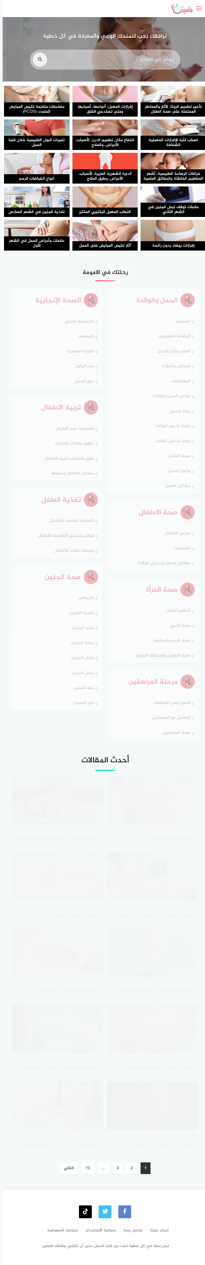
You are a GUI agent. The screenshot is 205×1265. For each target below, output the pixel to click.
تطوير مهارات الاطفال (71, 443)
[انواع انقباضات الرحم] (34, 168)
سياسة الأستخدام (98, 1230)
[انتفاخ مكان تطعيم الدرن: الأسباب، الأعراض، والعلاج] (102, 135)
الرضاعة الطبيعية (172, 336)
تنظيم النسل (175, 611)
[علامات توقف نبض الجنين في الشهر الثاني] (171, 202)
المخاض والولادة (173, 366)
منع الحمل (81, 381)
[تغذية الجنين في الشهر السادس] (34, 202)
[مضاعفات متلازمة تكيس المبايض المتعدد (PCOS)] (34, 101)
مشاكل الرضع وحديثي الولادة (161, 563)
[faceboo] (122, 1211)
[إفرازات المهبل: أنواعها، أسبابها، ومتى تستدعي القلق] (102, 101)
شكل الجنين (79, 658)
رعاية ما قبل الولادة (170, 441)
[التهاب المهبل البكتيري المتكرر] (102, 202)
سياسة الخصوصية (59, 1230)
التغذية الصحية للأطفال (69, 521)
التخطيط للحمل (76, 321)
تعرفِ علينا (157, 1230)
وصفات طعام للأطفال (71, 551)
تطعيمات (179, 548)
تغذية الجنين (78, 613)
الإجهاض (83, 598)
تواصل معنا (130, 1230)
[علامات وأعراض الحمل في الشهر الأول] (34, 235)
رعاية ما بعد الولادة (170, 426)
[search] (37, 66)
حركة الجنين (79, 643)
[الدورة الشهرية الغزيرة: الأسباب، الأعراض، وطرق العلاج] (102, 168)
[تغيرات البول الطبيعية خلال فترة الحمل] (34, 135)
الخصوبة (180, 321)
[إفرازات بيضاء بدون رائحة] (171, 235)
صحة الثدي (178, 626)
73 (85, 1168)
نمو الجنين (81, 688)
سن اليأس (82, 366)
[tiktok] (82, 1211)
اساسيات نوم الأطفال (72, 429)
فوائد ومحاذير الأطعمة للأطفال (63, 536)
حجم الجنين (80, 628)
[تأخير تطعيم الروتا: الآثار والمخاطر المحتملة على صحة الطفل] (171, 101)
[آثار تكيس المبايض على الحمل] (102, 235)
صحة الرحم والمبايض (169, 640)
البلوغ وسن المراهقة (169, 703)
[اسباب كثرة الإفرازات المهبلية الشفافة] (171, 135)
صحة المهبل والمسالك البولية (160, 656)
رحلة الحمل (177, 411)
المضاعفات (178, 381)
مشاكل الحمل (175, 486)
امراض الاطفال (175, 533)
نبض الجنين (80, 673)
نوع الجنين (81, 703)
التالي (66, 1168)
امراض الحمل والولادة (169, 396)
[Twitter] (102, 1211)
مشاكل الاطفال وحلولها (70, 473)
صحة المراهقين (174, 733)
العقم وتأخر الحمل (171, 351)
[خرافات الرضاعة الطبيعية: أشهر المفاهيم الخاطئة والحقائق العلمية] (171, 168)
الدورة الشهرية (77, 351)
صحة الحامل (177, 456)
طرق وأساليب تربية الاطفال (66, 459)
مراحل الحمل (176, 471)
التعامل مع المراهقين (168, 718)
